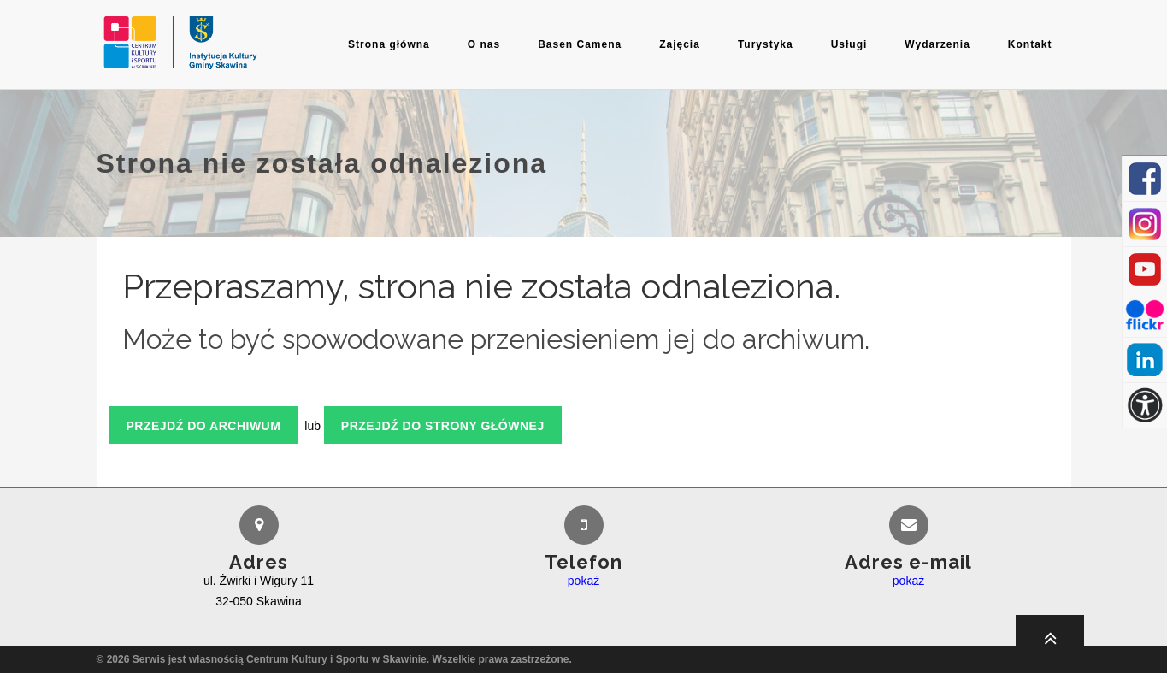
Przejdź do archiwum (204, 426)
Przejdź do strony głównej (443, 426)
